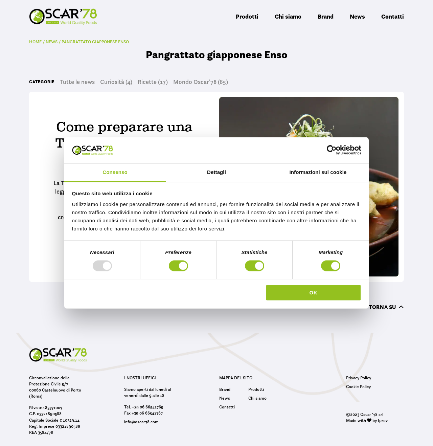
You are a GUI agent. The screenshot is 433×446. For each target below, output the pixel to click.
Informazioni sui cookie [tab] (318, 172)
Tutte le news (77, 82)
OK (313, 292)
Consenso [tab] (114, 172)
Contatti (392, 16)
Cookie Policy (358, 386)
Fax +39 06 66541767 (143, 413)
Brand (326, 16)
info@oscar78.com (141, 421)
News (357, 16)
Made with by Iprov (367, 420)
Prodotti (247, 16)
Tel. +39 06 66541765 (143, 406)
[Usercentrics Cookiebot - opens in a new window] (331, 150)
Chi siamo (288, 16)
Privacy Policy (358, 377)
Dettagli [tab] (216, 172)
